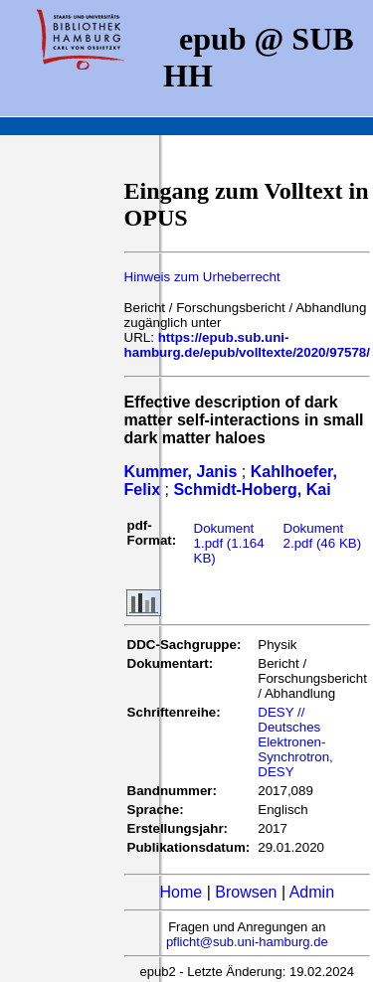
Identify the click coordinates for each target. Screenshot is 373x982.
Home (181, 892)
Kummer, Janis (181, 471)
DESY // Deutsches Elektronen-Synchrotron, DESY (295, 742)
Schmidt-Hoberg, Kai (251, 489)
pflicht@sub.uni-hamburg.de (247, 941)
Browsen (246, 892)
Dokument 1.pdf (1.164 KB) (229, 543)
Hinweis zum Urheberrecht (202, 276)
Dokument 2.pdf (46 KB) (322, 536)
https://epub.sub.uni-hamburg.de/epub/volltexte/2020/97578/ (247, 345)
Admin (311, 892)
